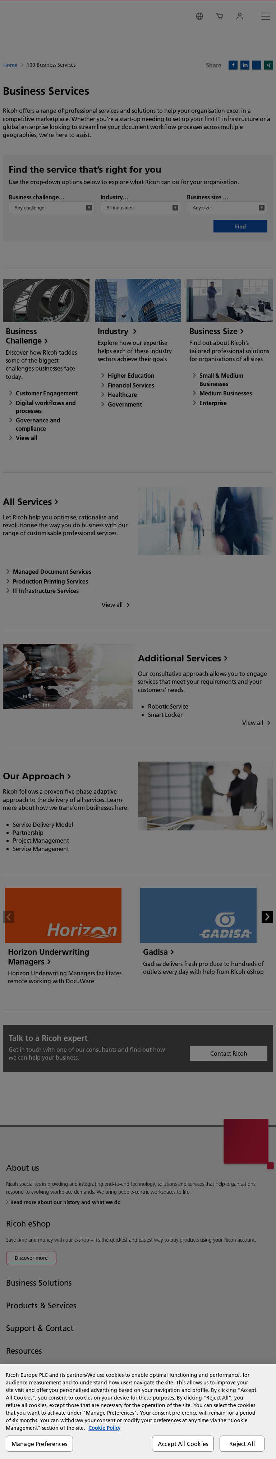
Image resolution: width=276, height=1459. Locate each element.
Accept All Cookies (183, 1443)
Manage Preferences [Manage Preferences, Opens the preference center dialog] (39, 1443)
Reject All (242, 1443)
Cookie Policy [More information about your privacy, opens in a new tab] (104, 1428)
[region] (138, 1411)
